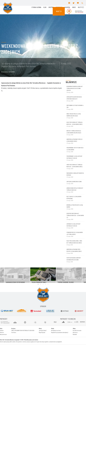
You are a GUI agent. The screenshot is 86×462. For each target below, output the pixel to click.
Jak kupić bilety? (42, 330)
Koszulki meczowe (77, 330)
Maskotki (75, 334)
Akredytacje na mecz (56, 330)
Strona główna (36, 7)
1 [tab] (38, 284)
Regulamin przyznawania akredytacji (59, 332)
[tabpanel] (43, 275)
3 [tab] (43, 284)
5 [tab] (48, 284)
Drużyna (51, 7)
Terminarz (13, 332)
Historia (2, 332)
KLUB (44, 7)
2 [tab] (40, 284)
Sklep (58, 11)
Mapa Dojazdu (42, 332)
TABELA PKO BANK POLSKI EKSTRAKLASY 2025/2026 (22, 330)
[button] (82, 3)
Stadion (2, 330)
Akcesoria (75, 332)
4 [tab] (45, 284)
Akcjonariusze (3, 334)
